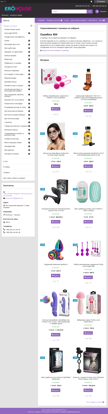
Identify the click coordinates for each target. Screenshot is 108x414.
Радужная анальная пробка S (56, 264)
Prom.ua (63, 410)
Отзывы (6, 167)
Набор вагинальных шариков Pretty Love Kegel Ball (88, 265)
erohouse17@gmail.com (14, 198)
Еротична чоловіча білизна (14, 115)
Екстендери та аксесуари (13, 74)
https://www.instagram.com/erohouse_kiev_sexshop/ (17, 195)
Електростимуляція (11, 71)
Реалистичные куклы (12, 29)
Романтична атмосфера (13, 104)
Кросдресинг (9, 150)
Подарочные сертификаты (14, 37)
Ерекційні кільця (10, 82)
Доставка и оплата (79, 20)
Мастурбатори (10, 48)
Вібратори (8, 59)
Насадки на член (10, 67)
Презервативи (9, 146)
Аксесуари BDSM (10, 33)
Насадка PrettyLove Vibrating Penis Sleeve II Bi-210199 (56, 209)
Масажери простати (12, 44)
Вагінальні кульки (11, 130)
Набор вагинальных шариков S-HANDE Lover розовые (56, 96)
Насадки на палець (11, 154)
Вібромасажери (10, 78)
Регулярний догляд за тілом (15, 107)
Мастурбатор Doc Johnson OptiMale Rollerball (55, 378)
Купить (56, 109)
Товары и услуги (53, 20)
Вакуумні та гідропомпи (13, 52)
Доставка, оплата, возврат (14, 178)
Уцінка (6, 41)
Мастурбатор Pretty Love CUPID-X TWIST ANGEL (88, 209)
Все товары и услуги (94, 402)
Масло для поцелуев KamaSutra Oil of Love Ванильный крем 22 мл (88, 154)
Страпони (8, 122)
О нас (66, 20)
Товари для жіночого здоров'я (16, 126)
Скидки (6, 172)
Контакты (93, 20)
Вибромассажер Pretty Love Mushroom (88, 321)
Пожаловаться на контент (50, 412)
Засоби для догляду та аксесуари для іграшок (13, 90)
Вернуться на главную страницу (55, 50)
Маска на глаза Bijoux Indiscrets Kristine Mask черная (56, 154)
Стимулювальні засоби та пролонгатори (14, 134)
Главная (41, 20)
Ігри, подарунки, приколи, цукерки (14, 95)
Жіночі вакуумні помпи (12, 143)
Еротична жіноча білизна (13, 111)
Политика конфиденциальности (70, 412)
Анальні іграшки (10, 56)
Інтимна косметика (11, 139)
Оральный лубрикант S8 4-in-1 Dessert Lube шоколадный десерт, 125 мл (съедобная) (88, 97)
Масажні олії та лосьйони (14, 100)
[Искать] (90, 11)
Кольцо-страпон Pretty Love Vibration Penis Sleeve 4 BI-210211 (88, 378)
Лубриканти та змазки (12, 63)
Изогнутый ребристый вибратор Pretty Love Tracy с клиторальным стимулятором (56, 321)
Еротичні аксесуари (11, 119)
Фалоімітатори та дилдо (13, 86)
